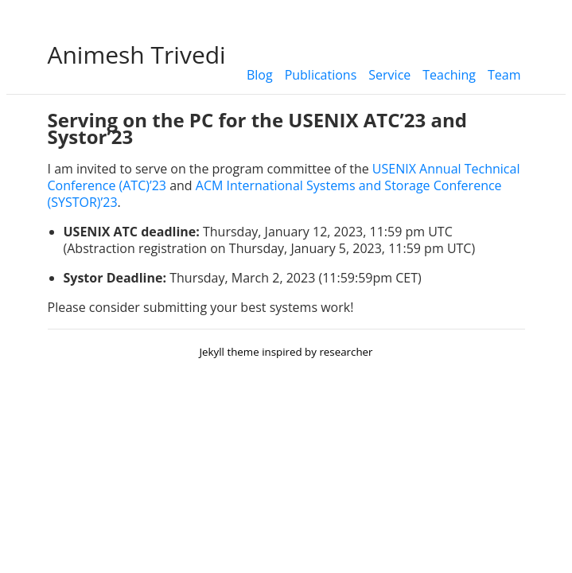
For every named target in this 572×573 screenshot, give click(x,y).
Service (389, 75)
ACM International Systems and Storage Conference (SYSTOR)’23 (275, 194)
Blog (260, 75)
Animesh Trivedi (137, 54)
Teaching (449, 75)
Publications (321, 75)
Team (504, 75)
